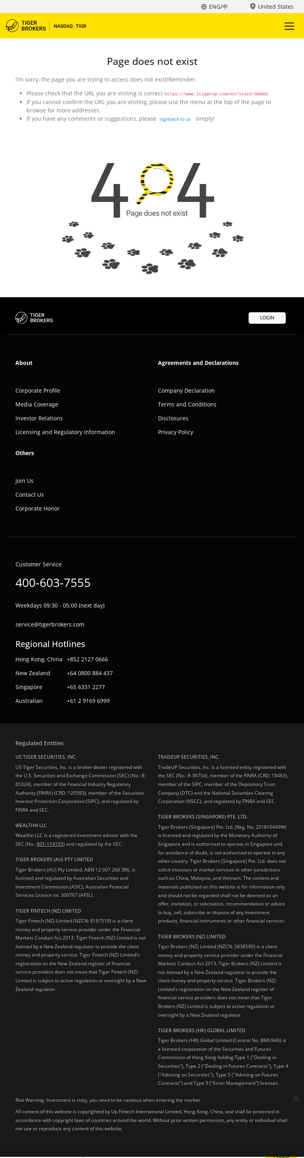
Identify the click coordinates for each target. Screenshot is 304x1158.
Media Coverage (36, 404)
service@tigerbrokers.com (49, 624)
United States (276, 6)
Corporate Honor (37, 508)
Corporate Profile (37, 390)
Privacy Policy (175, 432)
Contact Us (29, 494)
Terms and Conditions (187, 404)
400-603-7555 (53, 582)
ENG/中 (218, 6)
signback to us (175, 119)
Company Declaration (186, 390)
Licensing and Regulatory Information (65, 432)
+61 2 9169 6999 (88, 700)
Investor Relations (39, 418)
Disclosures (173, 418)
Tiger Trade (51, 25)
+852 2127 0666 (87, 659)
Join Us (24, 480)
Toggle (288, 26)
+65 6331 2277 (86, 687)
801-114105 (50, 844)
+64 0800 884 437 (90, 673)
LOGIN (267, 317)
